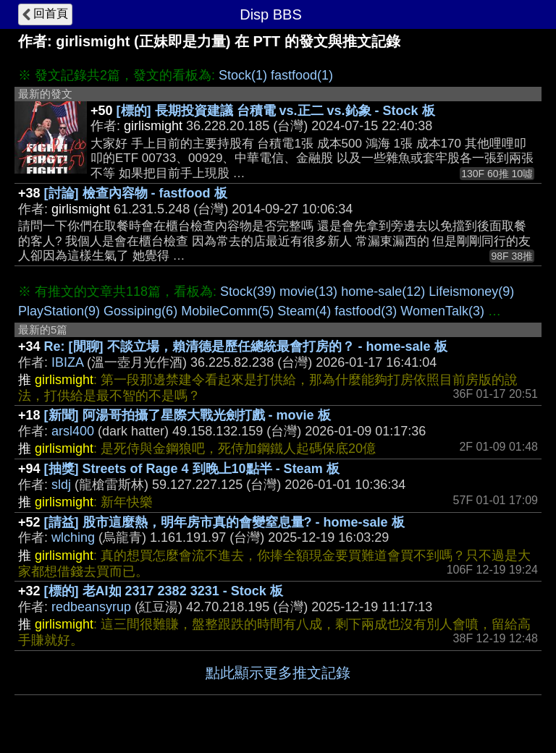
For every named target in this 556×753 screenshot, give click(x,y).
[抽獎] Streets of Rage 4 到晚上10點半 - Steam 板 (192, 468)
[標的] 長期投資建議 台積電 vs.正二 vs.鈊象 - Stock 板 (276, 110)
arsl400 (72, 431)
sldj (61, 484)
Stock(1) (243, 75)
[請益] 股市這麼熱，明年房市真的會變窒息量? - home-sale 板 (224, 522)
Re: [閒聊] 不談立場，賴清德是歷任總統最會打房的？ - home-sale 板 (245, 346)
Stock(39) (248, 291)
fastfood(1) (302, 75)
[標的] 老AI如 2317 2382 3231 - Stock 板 (163, 591)
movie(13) (308, 291)
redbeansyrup (91, 607)
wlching (73, 537)
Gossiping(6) (140, 311)
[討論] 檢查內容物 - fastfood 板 (135, 193)
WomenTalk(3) (442, 311)
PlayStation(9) (59, 311)
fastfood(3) (365, 311)
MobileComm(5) (227, 311)
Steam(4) (304, 311)
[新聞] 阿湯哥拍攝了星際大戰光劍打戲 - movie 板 (187, 415)
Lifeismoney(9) (471, 291)
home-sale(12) (383, 291)
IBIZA (67, 362)
